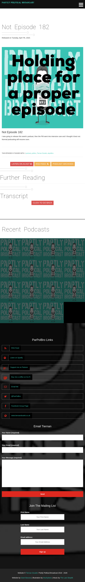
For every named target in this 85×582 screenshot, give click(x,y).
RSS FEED (42, 164)
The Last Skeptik (66, 578)
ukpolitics (50, 153)
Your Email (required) (10, 445)
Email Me (14, 387)
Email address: (27, 537)
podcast (28, 153)
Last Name (25, 525)
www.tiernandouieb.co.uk (20, 415)
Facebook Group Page (19, 406)
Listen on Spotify (16, 358)
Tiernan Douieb (42, 153)
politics (34, 153)
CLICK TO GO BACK (42, 203)
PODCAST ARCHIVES (63, 164)
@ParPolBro (16, 396)
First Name (25, 512)
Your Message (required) (12, 458)
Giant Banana (26, 578)
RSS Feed (15, 348)
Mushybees (47, 578)
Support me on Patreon (19, 367)
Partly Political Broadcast (18, 2)
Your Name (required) (10, 433)
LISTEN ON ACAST (22, 164)
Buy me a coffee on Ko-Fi (20, 377)
